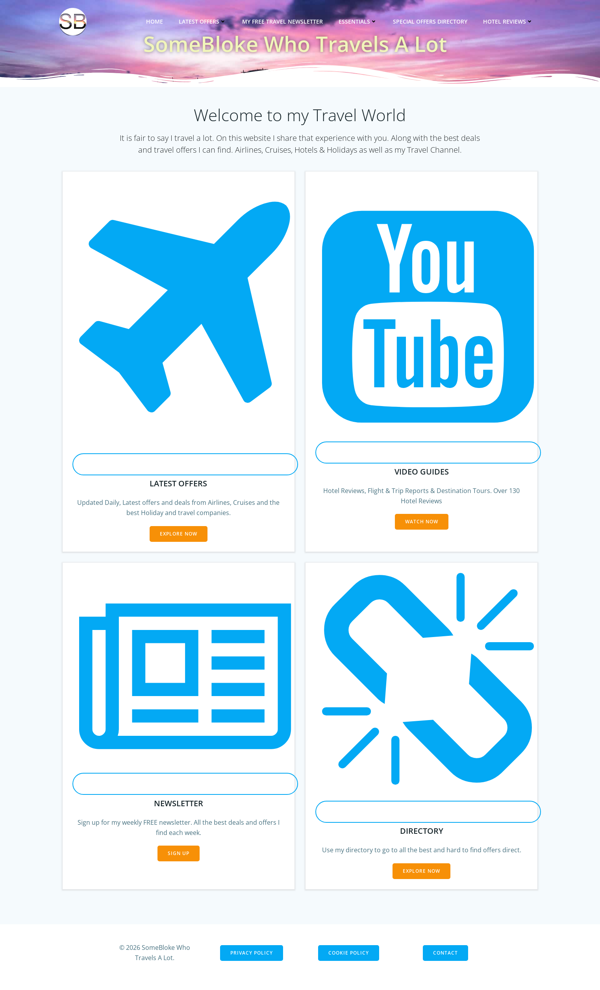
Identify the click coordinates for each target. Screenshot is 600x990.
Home (156, 22)
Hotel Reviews (510, 22)
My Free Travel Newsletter (284, 22)
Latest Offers (204, 22)
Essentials (359, 22)
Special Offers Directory (431, 22)
